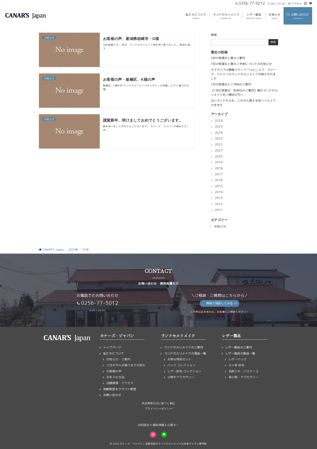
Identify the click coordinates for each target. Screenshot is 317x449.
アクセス (295, 3)
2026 (219, 121)
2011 (219, 210)
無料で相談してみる (221, 303)
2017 (219, 174)
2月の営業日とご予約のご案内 (231, 84)
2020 (219, 156)
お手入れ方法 (115, 377)
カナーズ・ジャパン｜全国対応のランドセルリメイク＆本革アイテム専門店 (163, 443)
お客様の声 (113, 371)
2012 (219, 204)
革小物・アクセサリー (244, 377)
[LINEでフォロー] (310, 3)
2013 (219, 198)
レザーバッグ (238, 359)
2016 (219, 180)
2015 (219, 186)
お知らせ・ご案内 (118, 359)
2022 (219, 144)
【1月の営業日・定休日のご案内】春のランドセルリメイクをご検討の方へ (244, 92)
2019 (219, 162)
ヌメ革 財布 (237, 365)
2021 (219, 151)
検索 (214, 35)
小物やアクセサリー (181, 377)
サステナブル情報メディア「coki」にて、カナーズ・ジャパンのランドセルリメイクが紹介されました (244, 74)
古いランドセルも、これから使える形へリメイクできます (243, 103)
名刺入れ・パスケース (244, 371)
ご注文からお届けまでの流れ (125, 365)
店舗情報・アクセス (119, 383)
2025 (219, 127)
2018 (219, 168)
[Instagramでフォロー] (305, 3)
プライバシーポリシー (158, 408)
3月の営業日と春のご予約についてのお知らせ (241, 64)
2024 (219, 133)
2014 (219, 192)
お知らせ (220, 226)
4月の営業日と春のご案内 (228, 58)
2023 (219, 139)
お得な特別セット (179, 359)
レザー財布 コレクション (185, 371)
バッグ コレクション (182, 365)
